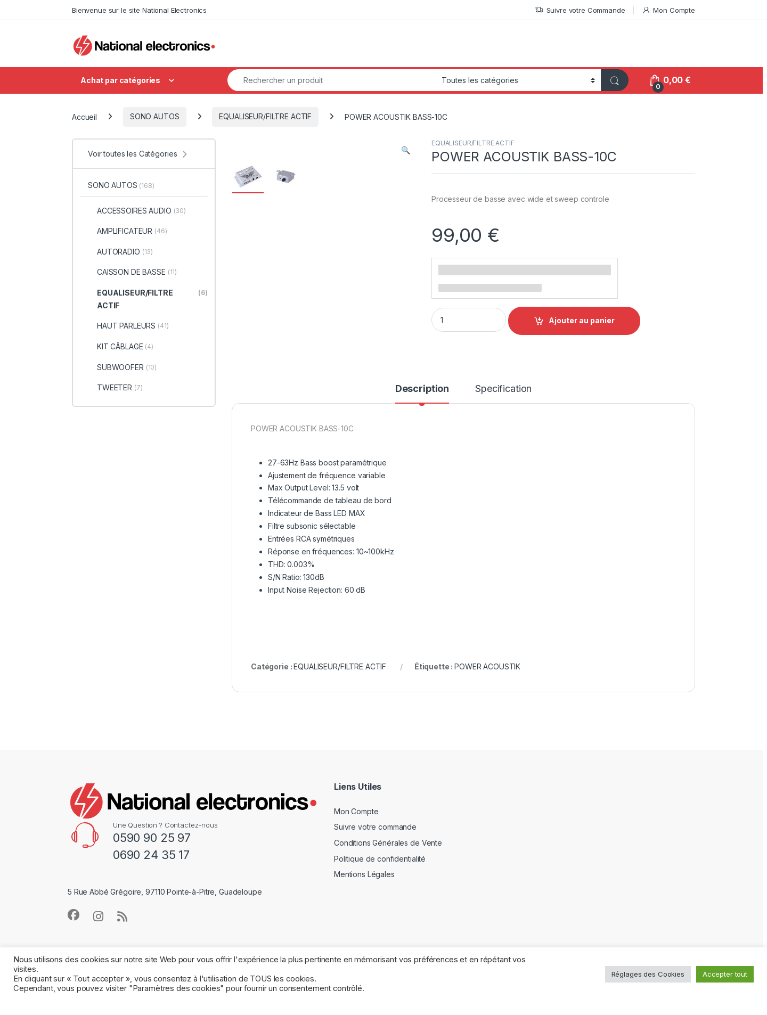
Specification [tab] (503, 421)
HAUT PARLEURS (128, 326)
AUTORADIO (120, 251)
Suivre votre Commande (580, 10)
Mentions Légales (364, 906)
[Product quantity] (468, 320)
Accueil (84, 116)
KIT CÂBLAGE (120, 346)
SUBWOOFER (122, 367)
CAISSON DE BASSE (132, 272)
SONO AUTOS (154, 116)
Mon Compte (668, 10)
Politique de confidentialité (380, 890)
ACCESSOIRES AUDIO (137, 210)
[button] (405, 150)
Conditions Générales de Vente (388, 875)
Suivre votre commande (375, 859)
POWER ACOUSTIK (487, 698)
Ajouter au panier (582, 320)
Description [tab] (422, 421)
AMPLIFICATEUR (127, 231)
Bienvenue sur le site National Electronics (139, 10)
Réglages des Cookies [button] (647, 974)
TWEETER (115, 387)
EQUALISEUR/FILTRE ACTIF (265, 116)
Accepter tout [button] (725, 974)
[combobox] (331, 80)
